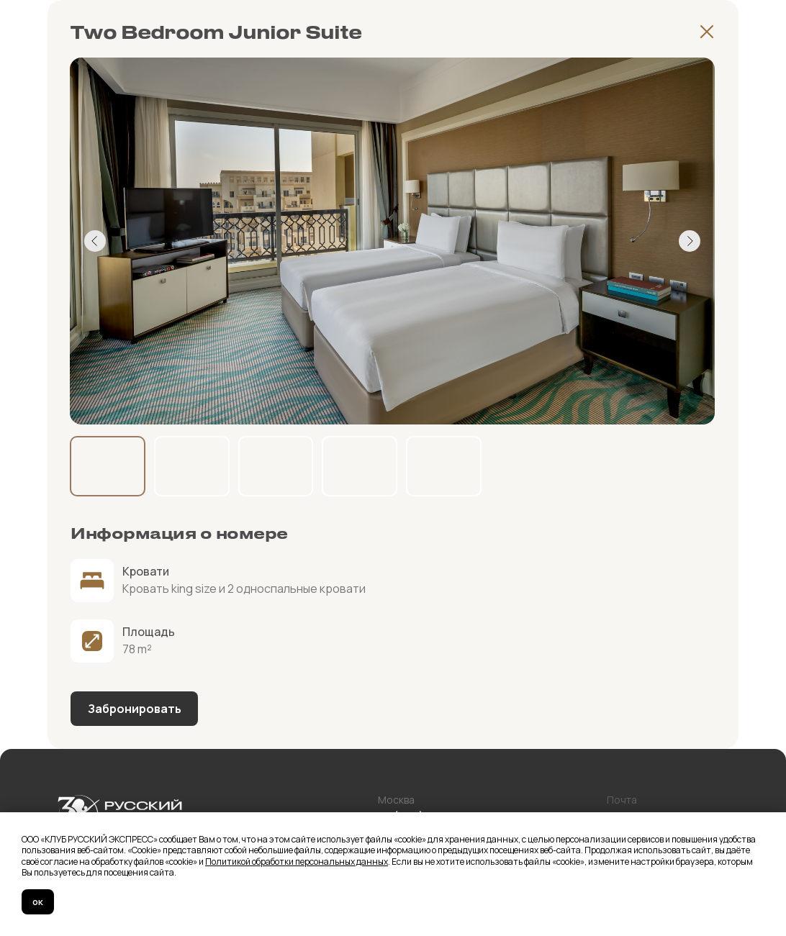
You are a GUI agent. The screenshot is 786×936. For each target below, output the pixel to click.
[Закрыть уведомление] (775, 823)
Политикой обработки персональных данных (296, 861)
